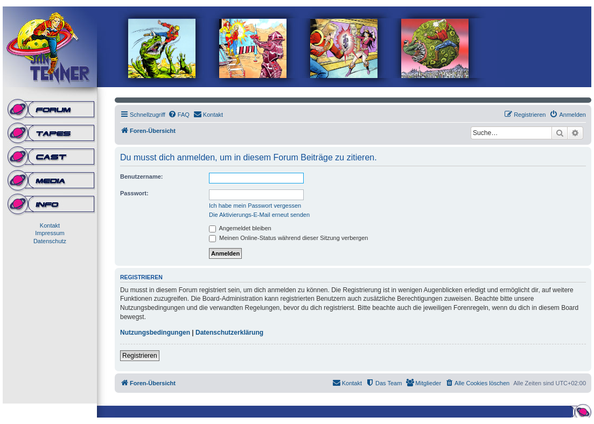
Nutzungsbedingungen (155, 332)
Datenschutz (49, 241)
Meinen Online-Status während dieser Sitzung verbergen (288, 238)
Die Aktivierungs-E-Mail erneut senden (259, 214)
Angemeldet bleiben (240, 228)
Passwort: (134, 193)
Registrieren (139, 355)
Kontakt (50, 225)
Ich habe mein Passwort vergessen (255, 205)
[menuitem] (179, 114)
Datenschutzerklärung (229, 332)
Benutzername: (141, 176)
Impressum (49, 233)
